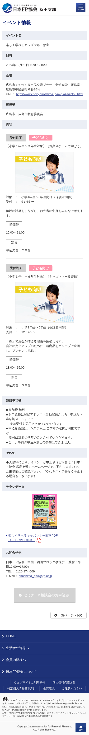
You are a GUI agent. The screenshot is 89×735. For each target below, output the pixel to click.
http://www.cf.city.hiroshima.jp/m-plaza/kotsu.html (49, 94)
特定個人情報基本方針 (21, 688)
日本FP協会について (21, 672)
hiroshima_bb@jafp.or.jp (35, 576)
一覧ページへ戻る (70, 615)
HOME (11, 636)
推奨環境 (49, 688)
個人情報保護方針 (64, 682)
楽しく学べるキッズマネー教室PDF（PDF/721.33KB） (33, 538)
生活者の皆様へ (17, 648)
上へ (81, 728)
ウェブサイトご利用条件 (29, 682)
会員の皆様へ (16, 660)
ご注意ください (72, 688)
